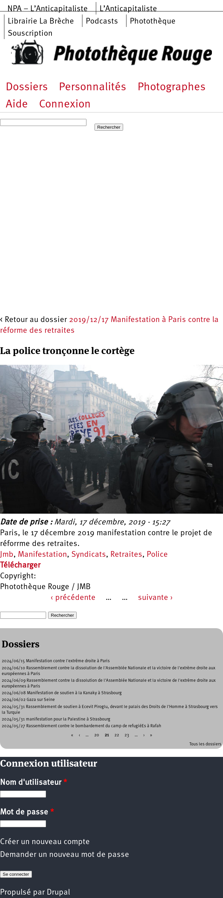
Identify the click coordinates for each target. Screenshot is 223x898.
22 (116, 735)
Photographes (172, 87)
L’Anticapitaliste (128, 9)
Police (157, 555)
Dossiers (27, 87)
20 (96, 735)
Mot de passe (27, 812)
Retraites (126, 555)
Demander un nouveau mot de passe (64, 855)
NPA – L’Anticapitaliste (47, 9)
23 (126, 735)
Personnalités (92, 87)
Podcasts (102, 22)
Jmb (6, 555)
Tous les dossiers (205, 744)
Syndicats (88, 555)
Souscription (30, 34)
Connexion (65, 104)
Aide (17, 104)
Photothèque (153, 22)
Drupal (58, 893)
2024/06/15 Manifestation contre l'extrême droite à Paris (56, 661)
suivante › (155, 598)
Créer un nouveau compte (45, 842)
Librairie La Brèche (41, 22)
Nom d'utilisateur (33, 783)
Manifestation (42, 555)
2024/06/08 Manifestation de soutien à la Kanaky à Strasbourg (62, 693)
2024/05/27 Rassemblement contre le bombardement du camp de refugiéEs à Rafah (81, 726)
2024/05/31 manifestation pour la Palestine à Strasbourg (56, 719)
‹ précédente (73, 598)
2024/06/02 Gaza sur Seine (28, 700)
